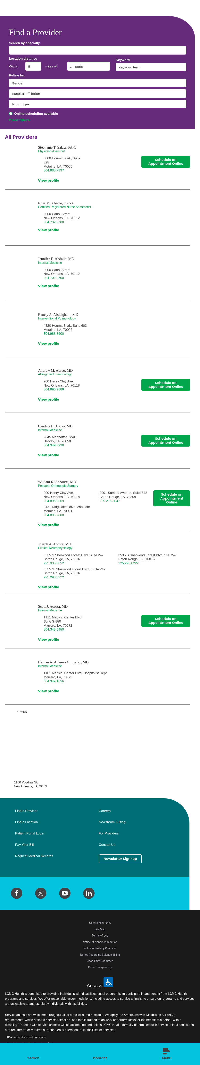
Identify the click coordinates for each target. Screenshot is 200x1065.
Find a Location (26, 822)
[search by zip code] (88, 66)
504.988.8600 (54, 334)
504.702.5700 (54, 222)
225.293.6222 (128, 563)
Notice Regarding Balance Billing (100, 954)
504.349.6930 (54, 445)
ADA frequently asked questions (26, 1037)
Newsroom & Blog (112, 822)
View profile (48, 181)
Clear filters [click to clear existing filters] (19, 120)
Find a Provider (26, 811)
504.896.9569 (54, 501)
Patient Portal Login (29, 833)
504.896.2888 (54, 515)
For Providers (109, 833)
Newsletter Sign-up (121, 858)
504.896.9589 (54, 389)
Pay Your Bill (24, 845)
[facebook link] (16, 893)
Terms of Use (100, 935)
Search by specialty (24, 43)
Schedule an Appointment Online (166, 161)
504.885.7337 (54, 170)
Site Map (100, 929)
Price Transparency (100, 967)
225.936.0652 (54, 563)
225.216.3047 (110, 501)
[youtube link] (65, 893)
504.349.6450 (54, 629)
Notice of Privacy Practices (99, 948)
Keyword (123, 60)
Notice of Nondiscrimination (100, 942)
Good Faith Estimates (100, 961)
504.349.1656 (54, 681)
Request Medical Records (34, 856)
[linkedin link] (89, 893)
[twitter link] (40, 893)
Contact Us (107, 845)
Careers (105, 811)
